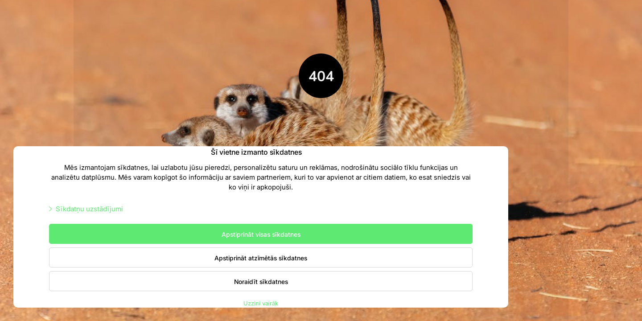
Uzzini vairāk (260, 303)
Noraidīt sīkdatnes (261, 281)
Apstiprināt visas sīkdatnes (261, 234)
